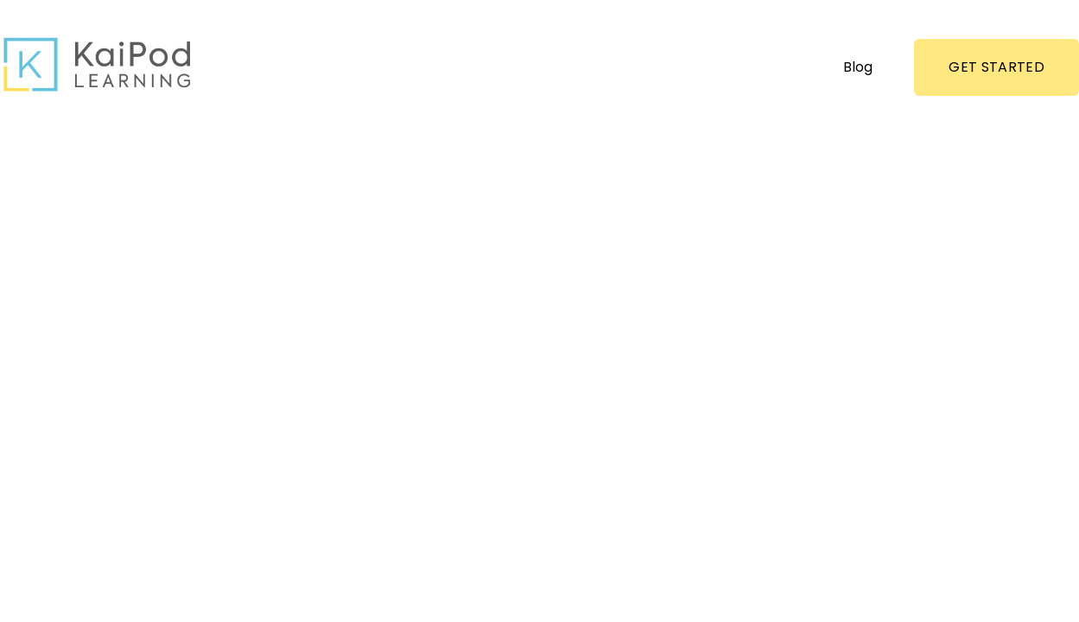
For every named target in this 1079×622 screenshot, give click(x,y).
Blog (858, 67)
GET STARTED (996, 67)
